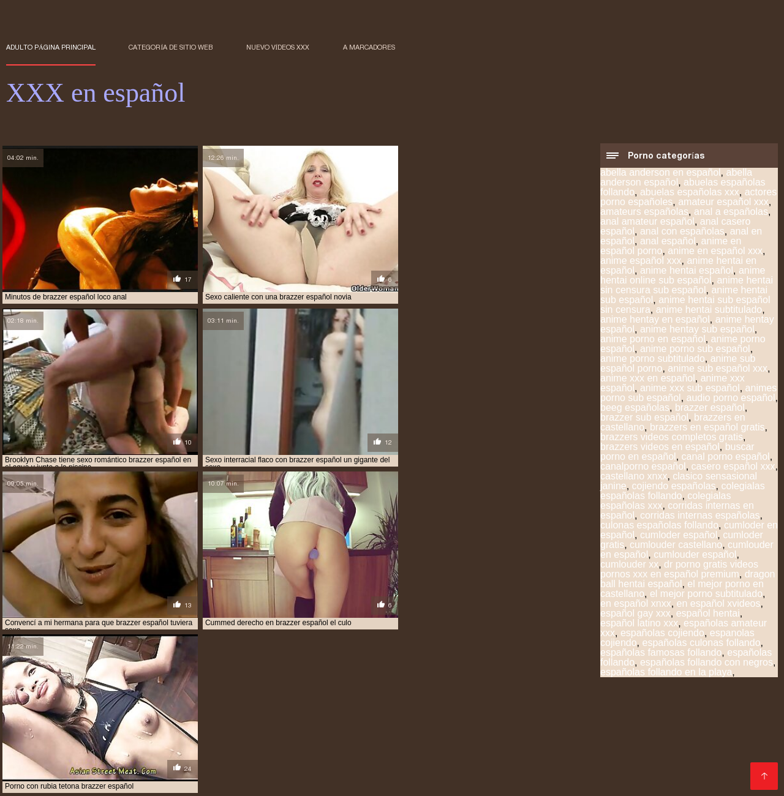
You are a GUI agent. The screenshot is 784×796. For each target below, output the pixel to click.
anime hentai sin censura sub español (686, 286)
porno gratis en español (628, 753)
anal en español (142, 719)
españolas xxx (708, 719)
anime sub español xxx (717, 369)
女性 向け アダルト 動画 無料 (299, 780)
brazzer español (710, 408)
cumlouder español (695, 555)
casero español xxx (733, 467)
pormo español (565, 746)
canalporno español (643, 467)
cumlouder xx (629, 565)
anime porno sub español (695, 349)
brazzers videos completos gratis (671, 437)
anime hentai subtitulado (709, 310)
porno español (279, 753)
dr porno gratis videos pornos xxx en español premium (679, 570)
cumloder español (678, 535)
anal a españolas (731, 212)
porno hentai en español (92, 760)
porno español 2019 (353, 753)
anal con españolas (682, 232)
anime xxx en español (647, 379)
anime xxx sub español (690, 388)
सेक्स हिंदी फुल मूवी (30, 780)
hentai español (286, 726)
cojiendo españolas (674, 486)
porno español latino (531, 753)
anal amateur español (647, 222)
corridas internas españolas (700, 516)
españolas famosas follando (661, 653)
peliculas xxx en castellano (108, 746)
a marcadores (369, 47)
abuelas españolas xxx (689, 192)
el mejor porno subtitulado (706, 594)
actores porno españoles (54, 719)
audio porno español (731, 398)
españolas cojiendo (662, 633)
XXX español (145, 780)
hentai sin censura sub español (582, 726)
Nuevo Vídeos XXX (278, 47)
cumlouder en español (461, 719)
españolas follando (635, 719)
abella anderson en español (660, 173)
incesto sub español (471, 733)
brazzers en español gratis (707, 427)
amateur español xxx (723, 202)
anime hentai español (686, 271)
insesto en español (639, 733)
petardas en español (488, 746)
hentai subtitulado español (224, 733)
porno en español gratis (195, 753)
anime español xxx (641, 261)
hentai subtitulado (127, 733)
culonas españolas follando (659, 525)
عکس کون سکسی (88, 780)
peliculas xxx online (402, 746)
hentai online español (366, 726)
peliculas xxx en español (216, 746)
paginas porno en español (205, 739)
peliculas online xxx (505, 739)
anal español (668, 241)
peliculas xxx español (313, 746)
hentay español (395, 733)
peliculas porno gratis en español (617, 739)
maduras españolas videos (99, 739)
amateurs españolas (644, 212)
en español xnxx (635, 604)
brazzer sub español (644, 418)
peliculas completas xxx (309, 739)
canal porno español (726, 457)
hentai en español (215, 726)
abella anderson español (676, 178)
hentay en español (321, 733)
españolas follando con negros (706, 663)
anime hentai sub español (288, 719)
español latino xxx (639, 623)
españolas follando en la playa (666, 672)
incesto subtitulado (556, 733)
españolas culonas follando (702, 643)
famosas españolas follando (118, 726)
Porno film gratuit (211, 780)
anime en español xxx (715, 251)
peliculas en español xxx (411, 739)
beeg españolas (634, 408)
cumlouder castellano (676, 545)
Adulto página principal (51, 47)
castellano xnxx (633, 476)
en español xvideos (719, 604)
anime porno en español (653, 339)
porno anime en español (648, 746)
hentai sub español (686, 726)
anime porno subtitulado (652, 359)
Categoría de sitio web (171, 47)
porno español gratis (440, 753)
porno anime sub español (93, 753)
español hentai (708, 614)
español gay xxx (635, 614)
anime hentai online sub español (683, 276)
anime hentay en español (655, 320)
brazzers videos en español (660, 447)
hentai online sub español (465, 726)
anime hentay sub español (697, 330)
